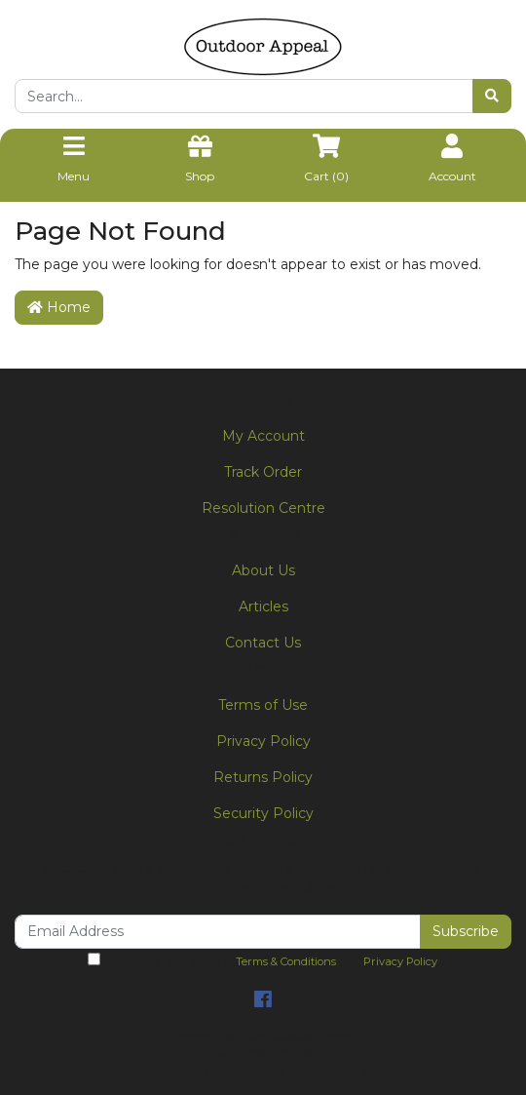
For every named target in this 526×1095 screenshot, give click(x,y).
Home (59, 307)
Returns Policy (263, 777)
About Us (263, 570)
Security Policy (263, 813)
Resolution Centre (263, 508)
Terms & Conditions (286, 961)
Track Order (263, 472)
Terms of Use (263, 705)
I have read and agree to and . (263, 960)
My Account (263, 436)
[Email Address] (218, 932)
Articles (263, 606)
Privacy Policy (263, 741)
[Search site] (491, 96)
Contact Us (263, 642)
